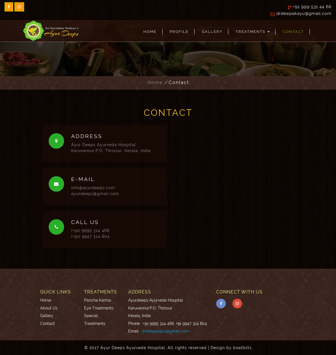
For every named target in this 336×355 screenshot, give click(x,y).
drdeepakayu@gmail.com (304, 13)
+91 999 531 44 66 (312, 6)
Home (150, 32)
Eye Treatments (99, 308)
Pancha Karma (97, 300)
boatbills (242, 347)
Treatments (253, 32)
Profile (179, 32)
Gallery (212, 32)
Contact (293, 32)
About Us (49, 308)
